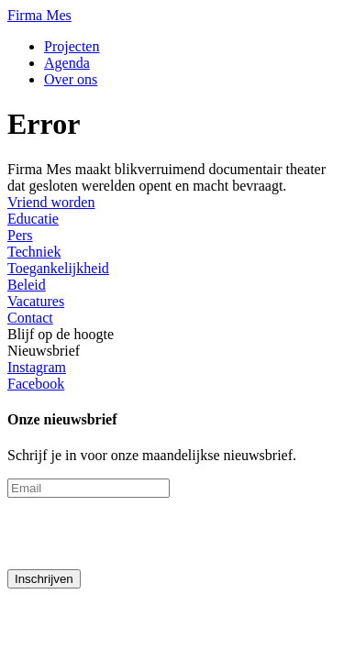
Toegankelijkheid (58, 268)
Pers (20, 235)
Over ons (70, 79)
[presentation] (146, 533)
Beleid (26, 284)
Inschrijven (44, 579)
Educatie (33, 218)
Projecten (71, 46)
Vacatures (35, 301)
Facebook (35, 383)
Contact (30, 317)
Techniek (34, 251)
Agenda (67, 63)
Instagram (36, 367)
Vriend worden (50, 202)
